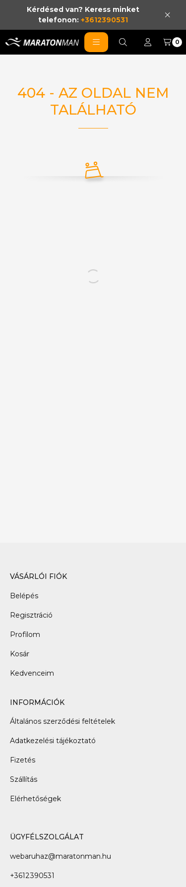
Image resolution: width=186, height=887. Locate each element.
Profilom (25, 634)
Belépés (24, 595)
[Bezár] (167, 14)
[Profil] (148, 42)
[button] (96, 42)
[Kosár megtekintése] (173, 42)
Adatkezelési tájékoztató (53, 740)
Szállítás (23, 779)
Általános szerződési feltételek (62, 721)
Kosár (19, 653)
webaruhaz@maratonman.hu (60, 856)
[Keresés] (123, 42)
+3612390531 (104, 19)
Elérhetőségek (35, 798)
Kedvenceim (32, 673)
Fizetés (22, 760)
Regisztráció (31, 615)
